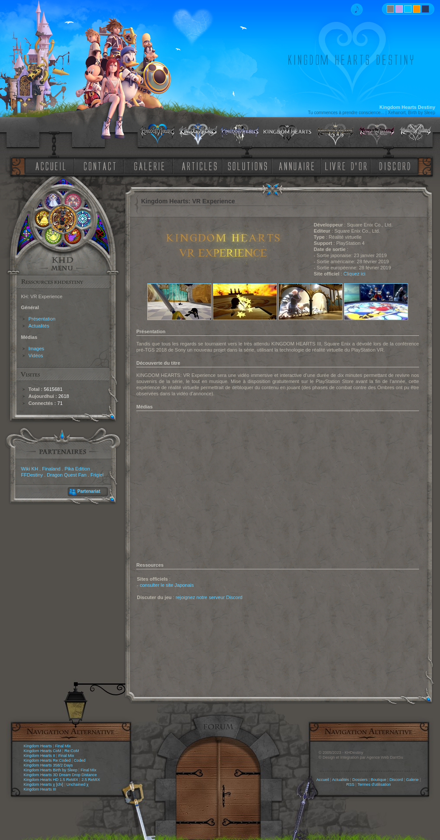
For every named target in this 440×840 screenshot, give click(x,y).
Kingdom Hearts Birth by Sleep (50, 770)
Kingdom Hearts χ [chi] (43, 784)
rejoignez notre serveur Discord (209, 597)
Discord (396, 779)
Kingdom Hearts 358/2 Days (48, 765)
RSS (350, 784)
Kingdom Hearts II (39, 755)
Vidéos (35, 355)
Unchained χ (77, 784)
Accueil (322, 779)
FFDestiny (32, 475)
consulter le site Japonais (167, 585)
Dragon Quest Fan (67, 475)
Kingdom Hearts (38, 746)
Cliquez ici (354, 273)
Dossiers (359, 779)
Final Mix (63, 746)
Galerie (412, 779)
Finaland (51, 468)
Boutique (379, 779)
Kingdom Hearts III (40, 789)
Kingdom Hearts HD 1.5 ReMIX (51, 779)
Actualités (38, 325)
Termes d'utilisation (374, 784)
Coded (80, 760)
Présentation (41, 318)
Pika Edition (77, 468)
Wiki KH (29, 468)
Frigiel (97, 475)
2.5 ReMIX (90, 779)
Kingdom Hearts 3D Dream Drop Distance (60, 775)
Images (36, 348)
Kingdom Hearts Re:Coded (47, 760)
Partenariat (88, 491)
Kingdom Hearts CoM (42, 751)
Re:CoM (71, 751)
